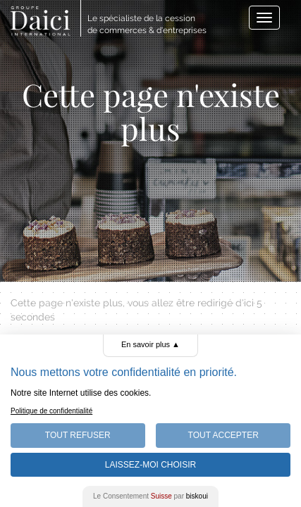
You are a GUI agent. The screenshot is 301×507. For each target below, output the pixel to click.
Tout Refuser (78, 435)
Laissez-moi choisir (150, 465)
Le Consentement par (150, 496)
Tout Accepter (223, 435)
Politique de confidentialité (51, 411)
